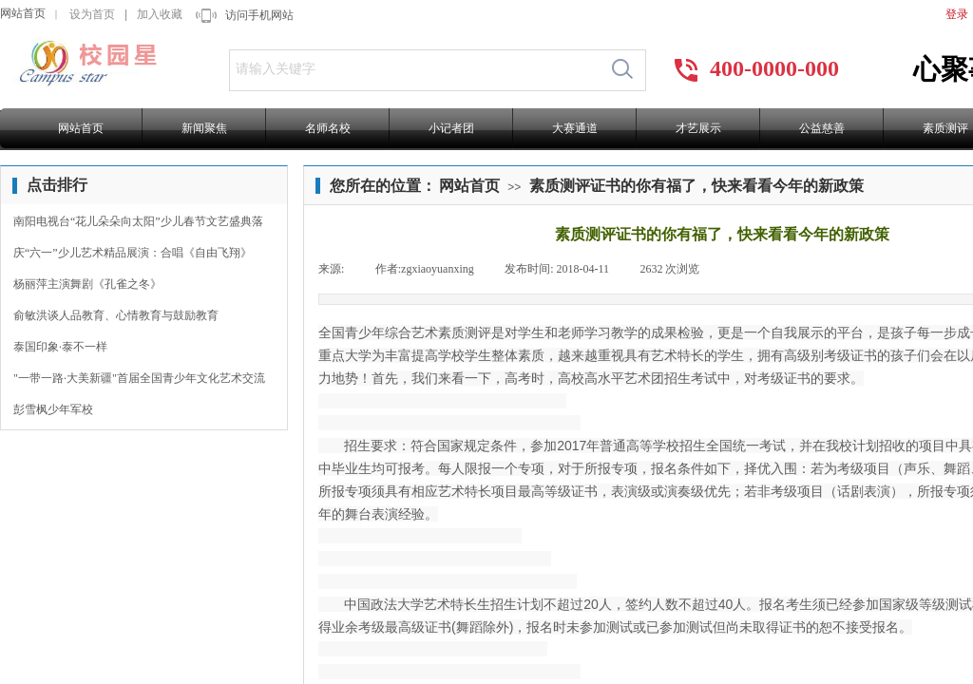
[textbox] (415, 69)
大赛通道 (575, 128)
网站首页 (23, 13)
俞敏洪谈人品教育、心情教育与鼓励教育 (116, 315)
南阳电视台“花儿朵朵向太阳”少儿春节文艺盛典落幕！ (138, 224)
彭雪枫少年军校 (53, 409)
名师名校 (328, 128)
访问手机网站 (259, 15)
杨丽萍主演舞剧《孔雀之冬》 (87, 284)
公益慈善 (822, 128)
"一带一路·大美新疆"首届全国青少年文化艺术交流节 (139, 380)
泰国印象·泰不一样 (60, 346)
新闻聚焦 (204, 128)
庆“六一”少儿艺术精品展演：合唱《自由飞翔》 (132, 252)
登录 (956, 14)
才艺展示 (698, 128)
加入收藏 (159, 14)
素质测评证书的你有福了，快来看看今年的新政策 (696, 186)
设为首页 (92, 14)
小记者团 (451, 128)
